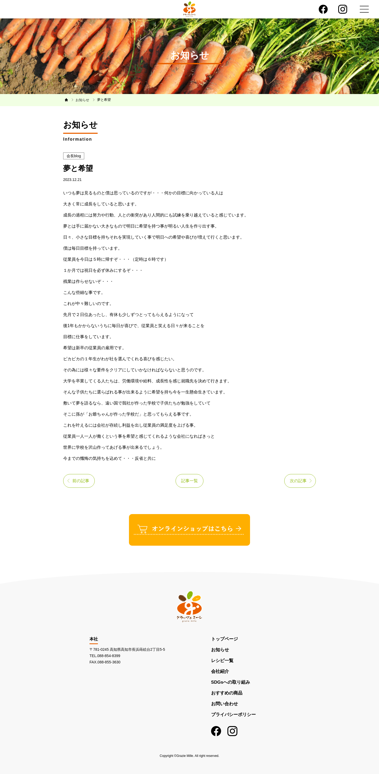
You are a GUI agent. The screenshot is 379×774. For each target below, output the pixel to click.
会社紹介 (220, 671)
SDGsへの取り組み (230, 682)
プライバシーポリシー (233, 714)
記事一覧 (189, 481)
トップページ (224, 639)
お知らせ (220, 649)
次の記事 (298, 481)
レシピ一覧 (222, 660)
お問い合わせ (224, 703)
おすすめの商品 (226, 693)
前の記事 (80, 481)
